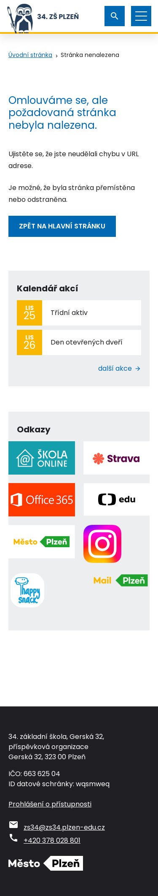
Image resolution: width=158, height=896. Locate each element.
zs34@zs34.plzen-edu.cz (64, 827)
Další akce (115, 368)
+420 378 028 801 (52, 840)
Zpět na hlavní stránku (62, 226)
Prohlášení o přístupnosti (49, 804)
